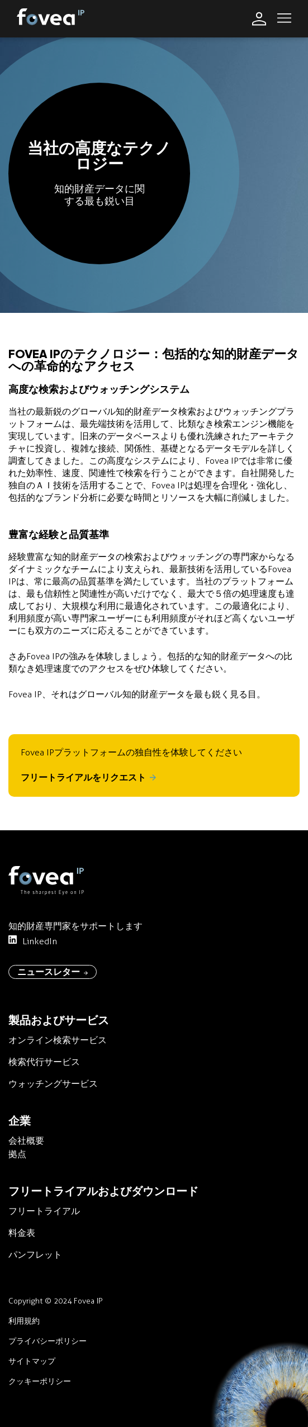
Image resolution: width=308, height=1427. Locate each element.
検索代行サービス (44, 1062)
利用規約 (24, 1321)
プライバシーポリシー (47, 1341)
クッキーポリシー (39, 1381)
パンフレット (35, 1254)
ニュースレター (52, 971)
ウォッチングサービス (53, 1083)
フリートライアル (44, 1211)
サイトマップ (31, 1361)
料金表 (21, 1233)
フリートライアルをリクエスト (88, 777)
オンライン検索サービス (57, 1040)
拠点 (17, 1154)
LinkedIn (32, 940)
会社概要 (26, 1140)
